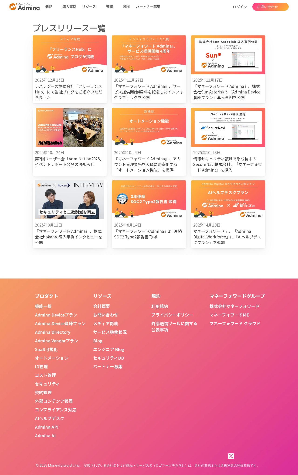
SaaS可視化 (46, 349)
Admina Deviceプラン (56, 315)
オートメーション (51, 358)
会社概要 (101, 306)
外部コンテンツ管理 (54, 401)
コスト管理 (45, 375)
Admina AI (45, 435)
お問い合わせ (105, 315)
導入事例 (69, 6)
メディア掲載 (105, 323)
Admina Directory (52, 332)
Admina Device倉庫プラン (60, 323)
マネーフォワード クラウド (235, 323)
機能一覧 (43, 306)
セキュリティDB (108, 358)
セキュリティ (47, 384)
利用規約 (159, 306)
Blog (97, 340)
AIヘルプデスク (49, 418)
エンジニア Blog (108, 349)
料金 (126, 6)
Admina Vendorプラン (56, 340)
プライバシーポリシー (172, 315)
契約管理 (43, 392)
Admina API (46, 427)
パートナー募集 (148, 6)
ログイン (240, 6)
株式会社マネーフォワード (235, 306)
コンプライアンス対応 (55, 409)
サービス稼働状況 (110, 332)
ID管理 (41, 366)
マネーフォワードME (229, 315)
